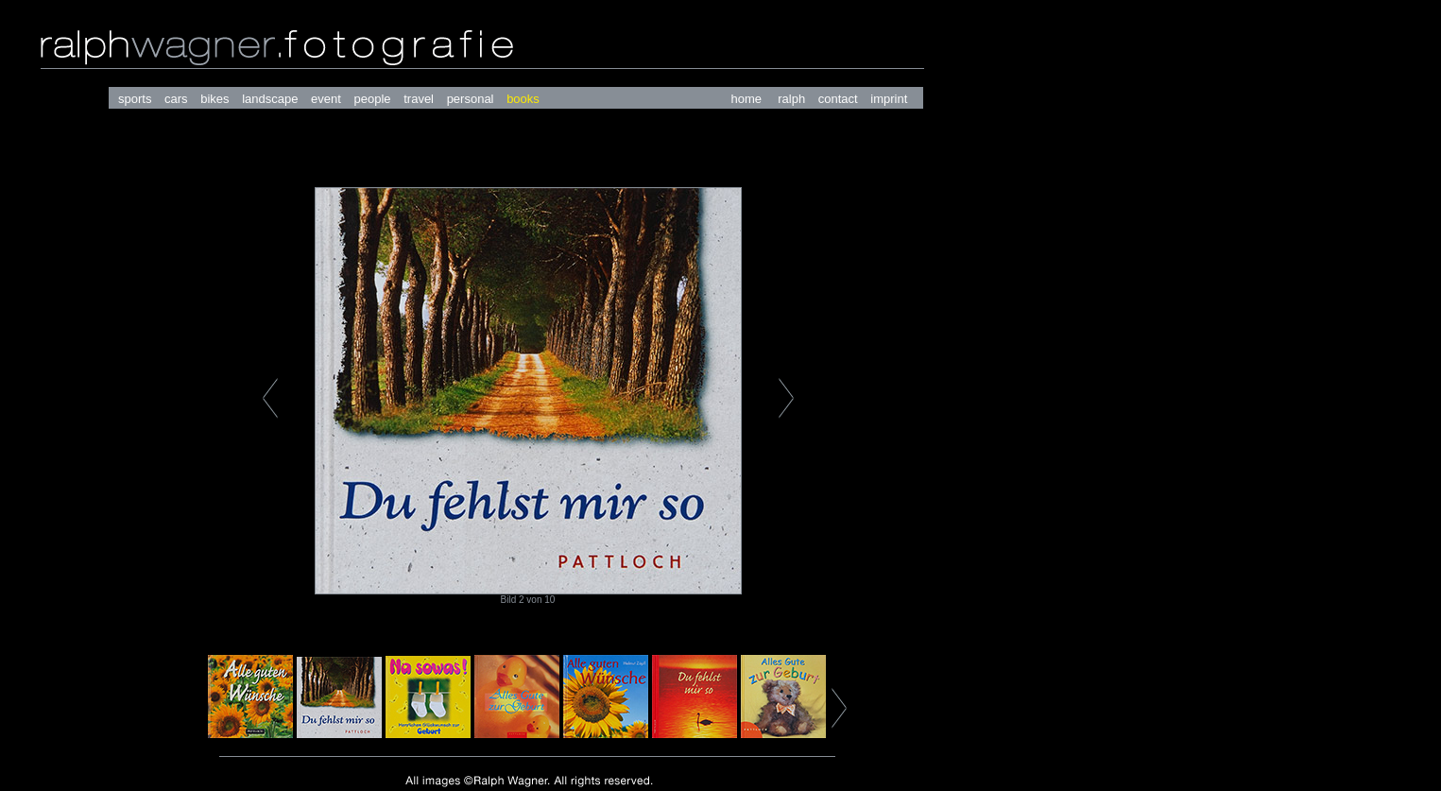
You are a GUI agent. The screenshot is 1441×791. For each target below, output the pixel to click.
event (326, 99)
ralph (791, 99)
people (372, 99)
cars (176, 99)
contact (838, 99)
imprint (888, 99)
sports (134, 99)
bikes (214, 99)
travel (418, 99)
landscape (270, 99)
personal (470, 99)
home (746, 99)
